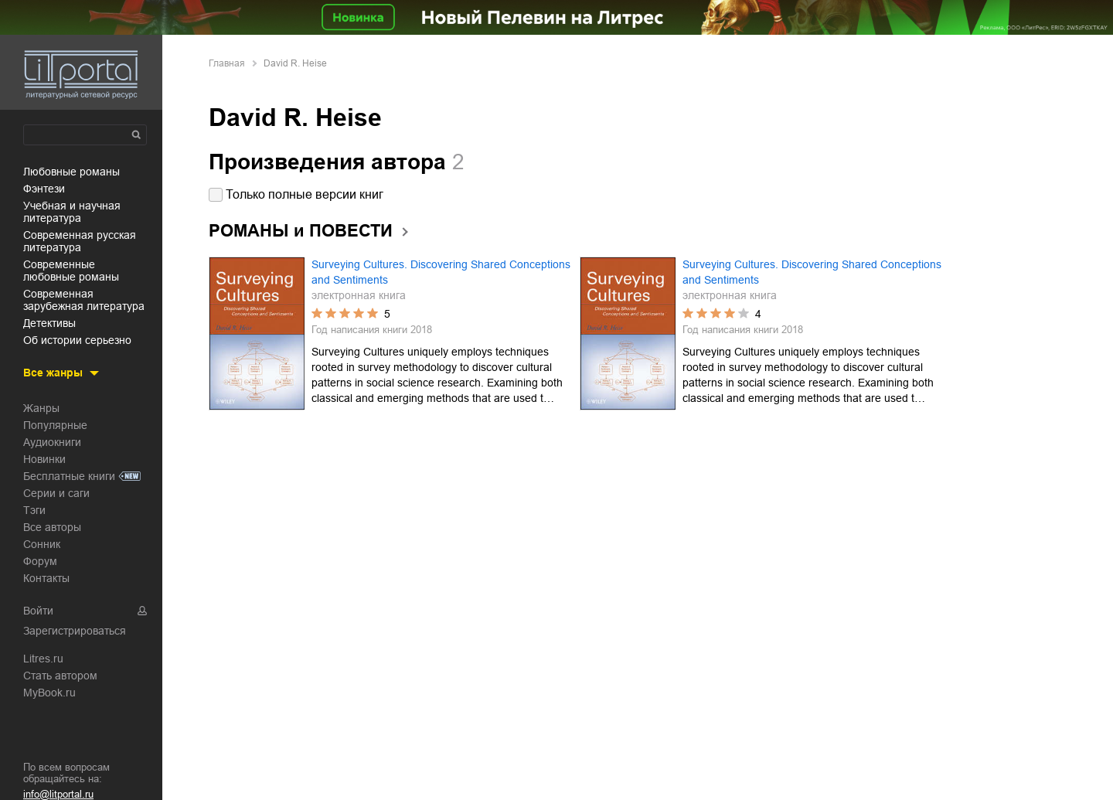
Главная (227, 63)
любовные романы (71, 171)
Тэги (34, 510)
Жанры (41, 408)
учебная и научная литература (72, 211)
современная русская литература (79, 241)
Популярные (55, 425)
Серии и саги (56, 493)
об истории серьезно (77, 340)
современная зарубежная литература (84, 300)
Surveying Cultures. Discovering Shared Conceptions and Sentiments (440, 272)
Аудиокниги (52, 442)
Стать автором (60, 675)
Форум (40, 561)
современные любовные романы (71, 270)
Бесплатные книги (69, 476)
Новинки (44, 459)
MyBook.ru (49, 692)
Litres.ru (43, 658)
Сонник (41, 544)
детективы (49, 323)
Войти (38, 610)
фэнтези (44, 188)
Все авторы (52, 527)
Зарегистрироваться (74, 631)
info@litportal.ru (58, 794)
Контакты (46, 578)
